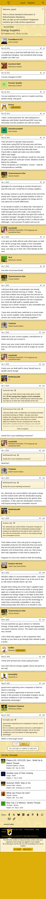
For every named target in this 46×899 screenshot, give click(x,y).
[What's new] (38, 2)
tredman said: (8, 570)
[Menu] (3, 2)
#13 (43, 497)
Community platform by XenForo (20, 883)
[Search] (43, 2)
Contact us (5, 876)
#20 (43, 762)
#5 (44, 184)
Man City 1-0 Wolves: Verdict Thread (23, 850)
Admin (14, 822)
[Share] (40, 48)
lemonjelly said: (8, 767)
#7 (44, 284)
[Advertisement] (23, 84)
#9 (44, 332)
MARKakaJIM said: (9, 502)
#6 (44, 229)
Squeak (8, 842)
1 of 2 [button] (16, 791)
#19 (43, 730)
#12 (43, 432)
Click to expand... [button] (23, 476)
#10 (43, 379)
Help (37, 876)
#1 (44, 48)
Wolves (22, 812)
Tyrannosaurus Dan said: (12, 456)
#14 (43, 525)
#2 (44, 120)
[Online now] (6, 155)
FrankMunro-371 (9, 34)
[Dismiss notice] (42, 9)
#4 (44, 160)
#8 (44, 313)
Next (24, 791)
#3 (44, 139)
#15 (43, 565)
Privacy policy (29, 876)
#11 (43, 411)
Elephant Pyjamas (12, 812)
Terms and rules (16, 876)
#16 (43, 619)
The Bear (9, 852)
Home (4, 878)
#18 (43, 703)
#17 (43, 666)
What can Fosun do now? (18, 840)
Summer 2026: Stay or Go (18, 830)
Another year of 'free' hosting (19, 820)
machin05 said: (8, 437)
